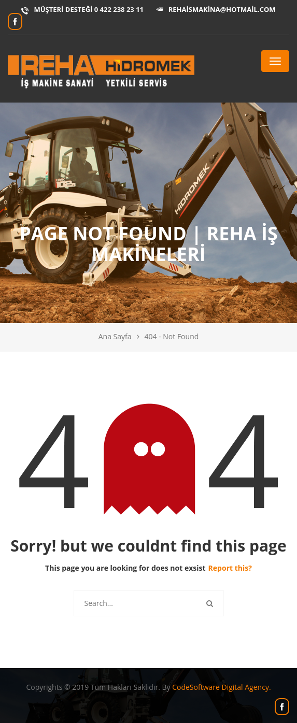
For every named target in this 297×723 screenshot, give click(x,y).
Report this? (230, 568)
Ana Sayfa (115, 336)
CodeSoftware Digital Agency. (221, 687)
